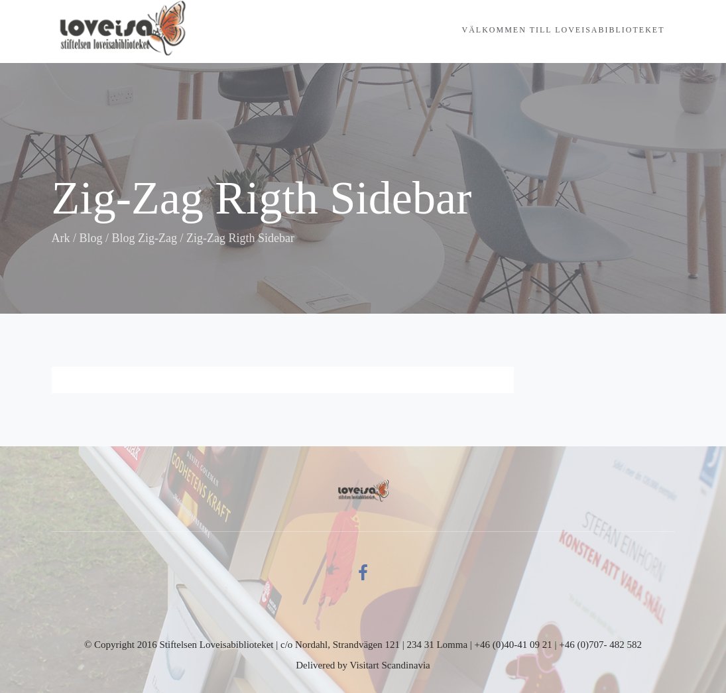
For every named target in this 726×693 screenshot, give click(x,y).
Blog (91, 238)
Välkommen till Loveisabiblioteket (563, 29)
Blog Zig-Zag (144, 238)
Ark (61, 238)
